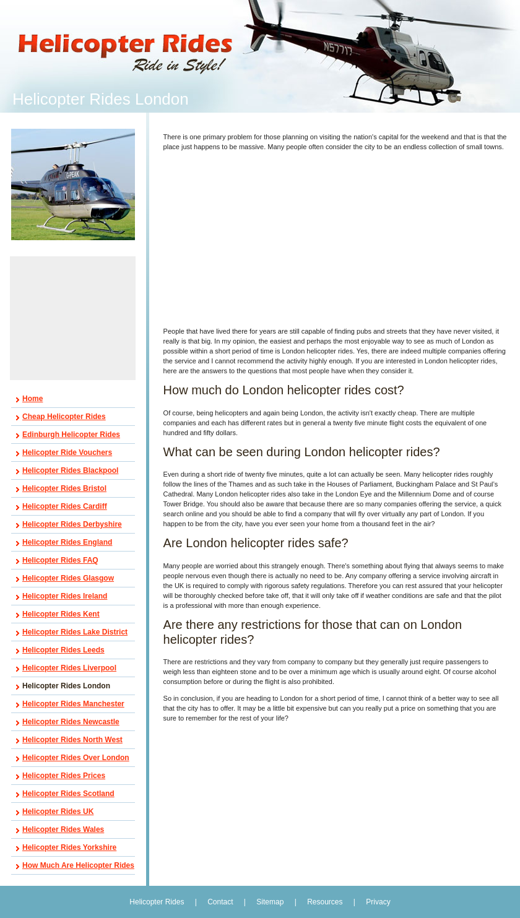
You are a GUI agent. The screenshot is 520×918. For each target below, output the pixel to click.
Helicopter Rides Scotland (68, 793)
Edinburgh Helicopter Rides (71, 434)
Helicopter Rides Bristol (64, 488)
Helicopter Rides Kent (61, 614)
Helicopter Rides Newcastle (70, 721)
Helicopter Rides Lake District (75, 632)
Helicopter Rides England (67, 542)
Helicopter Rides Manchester (73, 703)
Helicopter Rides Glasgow (68, 578)
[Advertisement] (73, 318)
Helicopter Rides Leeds (63, 650)
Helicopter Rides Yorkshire (69, 847)
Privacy (378, 902)
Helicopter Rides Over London (75, 757)
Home (32, 398)
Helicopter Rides (157, 902)
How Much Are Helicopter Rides (78, 865)
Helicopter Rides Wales (63, 829)
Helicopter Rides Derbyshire (72, 524)
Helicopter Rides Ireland (64, 596)
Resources (324, 902)
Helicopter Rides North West (72, 739)
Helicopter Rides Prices (63, 775)
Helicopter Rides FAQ (60, 560)
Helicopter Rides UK (57, 811)
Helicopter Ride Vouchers (67, 452)
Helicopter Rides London (66, 686)
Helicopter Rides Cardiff (64, 506)
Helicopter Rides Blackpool (70, 470)
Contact (220, 902)
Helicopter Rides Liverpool (69, 668)
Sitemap (270, 902)
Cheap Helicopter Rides (64, 416)
